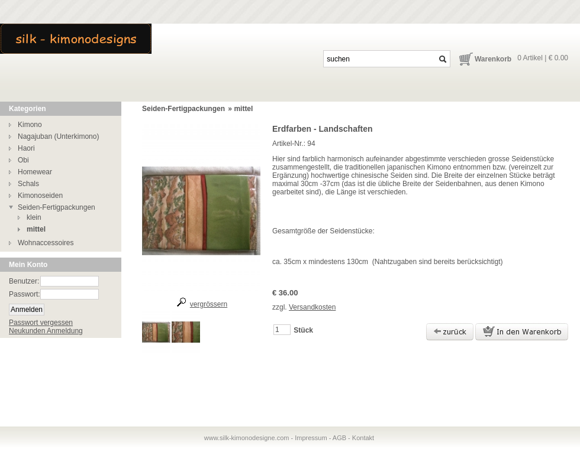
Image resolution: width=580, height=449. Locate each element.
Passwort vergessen (41, 322)
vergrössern (208, 304)
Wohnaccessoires (46, 243)
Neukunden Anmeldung (46, 331)
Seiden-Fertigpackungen (56, 207)
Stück (303, 330)
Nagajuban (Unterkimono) (58, 136)
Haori (26, 148)
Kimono (30, 125)
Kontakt (363, 437)
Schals (28, 184)
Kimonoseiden (40, 195)
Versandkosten (312, 307)
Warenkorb (493, 59)
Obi (23, 160)
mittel (36, 229)
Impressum (311, 437)
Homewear (35, 172)
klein (34, 217)
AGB (339, 437)
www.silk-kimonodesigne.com (246, 437)
